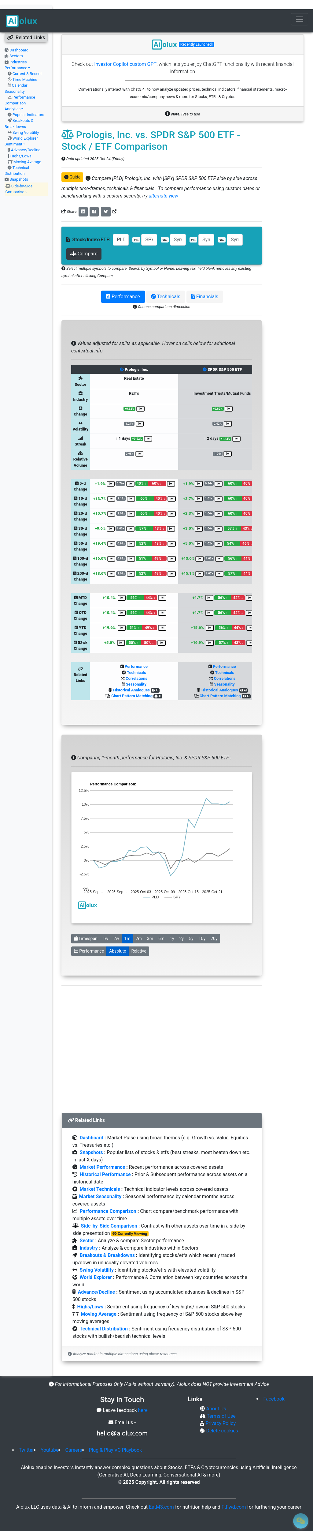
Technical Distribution (104, 1319)
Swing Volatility (26, 123)
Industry (89, 1239)
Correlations (136, 669)
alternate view (163, 187)
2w (116, 929)
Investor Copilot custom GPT (125, 55)
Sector (87, 1231)
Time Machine (25, 70)
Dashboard (18, 41)
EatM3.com (161, 1498)
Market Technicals (100, 1180)
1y (172, 929)
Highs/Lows (20, 147)
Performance (16, 58)
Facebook (273, 1390)
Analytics (12, 99)
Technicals (165, 287)
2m (139, 929)
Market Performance (102, 1158)
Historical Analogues (131, 681)
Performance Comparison (108, 1202)
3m (150, 929)
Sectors (16, 46)
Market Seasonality (100, 1187)
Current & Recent (27, 64)
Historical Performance (105, 1165)
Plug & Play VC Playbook (115, 1441)
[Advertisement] (161, 1038)
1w (105, 929)
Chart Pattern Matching (132, 686)
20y (214, 929)
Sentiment (13, 135)
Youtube (50, 1441)
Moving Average (27, 152)
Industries (18, 53)
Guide (72, 167)
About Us (215, 1399)
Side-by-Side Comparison (109, 1217)
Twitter (26, 1441)
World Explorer (25, 129)
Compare (84, 244)
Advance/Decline (25, 140)
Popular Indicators (28, 105)
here (143, 1401)
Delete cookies (221, 1421)
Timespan (86, 929)
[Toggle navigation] (299, 10)
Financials (204, 287)
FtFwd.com (234, 1498)
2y (181, 929)
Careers (73, 1441)
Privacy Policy (219, 1414)
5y (191, 929)
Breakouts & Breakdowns (107, 1246)
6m (161, 929)
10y (202, 929)
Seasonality (136, 675)
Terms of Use (220, 1407)
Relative (138, 941)
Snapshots (18, 170)
